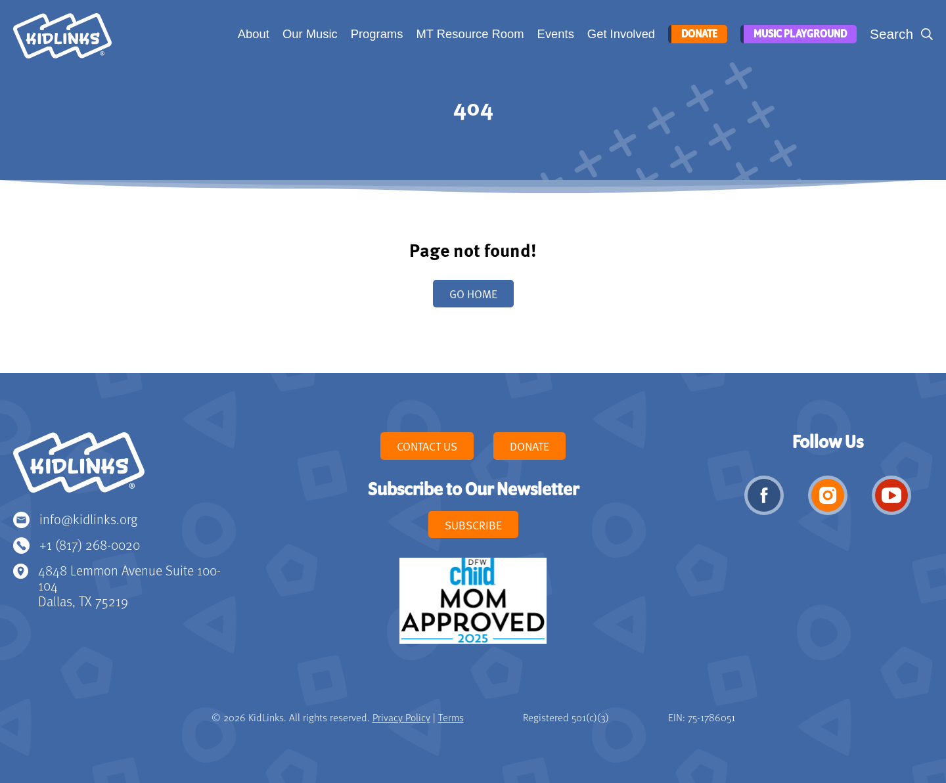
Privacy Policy (401, 717)
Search (891, 33)
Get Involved (620, 34)
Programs (375, 34)
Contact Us (427, 446)
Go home (473, 293)
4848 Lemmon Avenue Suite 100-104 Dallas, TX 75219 (129, 586)
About (252, 34)
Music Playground (798, 34)
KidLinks (79, 468)
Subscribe (473, 524)
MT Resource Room (468, 34)
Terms (451, 717)
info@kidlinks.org (88, 518)
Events (554, 34)
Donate (697, 34)
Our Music (308, 34)
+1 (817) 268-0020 (89, 544)
